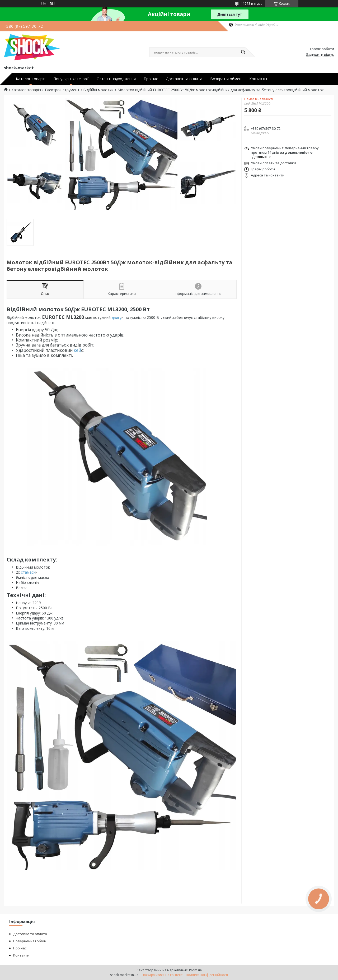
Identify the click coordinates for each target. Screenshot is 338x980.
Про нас (151, 79)
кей (77, 350)
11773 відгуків (251, 3)
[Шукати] (243, 52)
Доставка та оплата (184, 79)
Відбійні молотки (98, 90)
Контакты (258, 79)
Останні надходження (116, 79)
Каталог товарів (30, 79)
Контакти (21, 955)
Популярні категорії (71, 79)
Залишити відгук (320, 54)
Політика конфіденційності (207, 975)
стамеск (27, 572)
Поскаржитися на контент (162, 975)
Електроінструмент (62, 90)
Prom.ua (195, 970)
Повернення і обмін (29, 941)
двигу (116, 317)
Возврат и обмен (225, 79)
